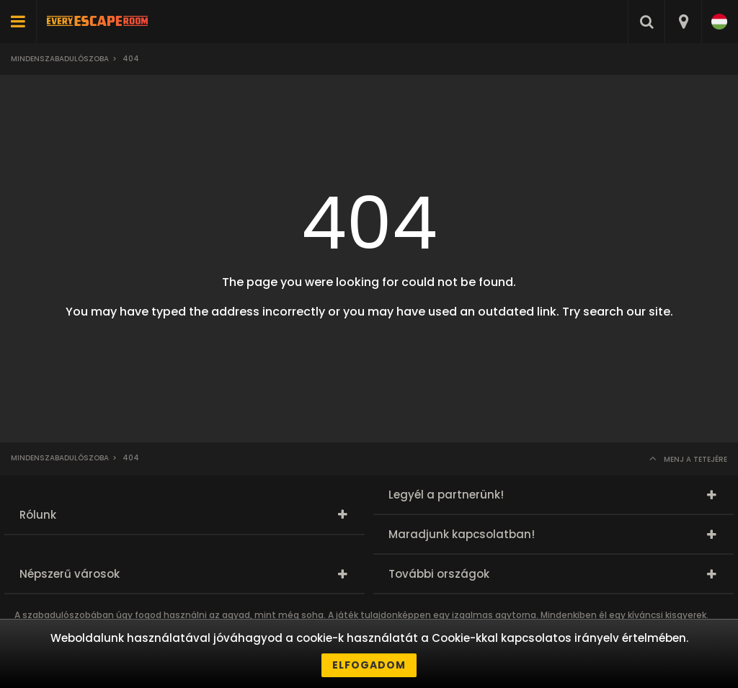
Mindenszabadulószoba (60, 58)
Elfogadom (369, 665)
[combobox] (682, 21)
